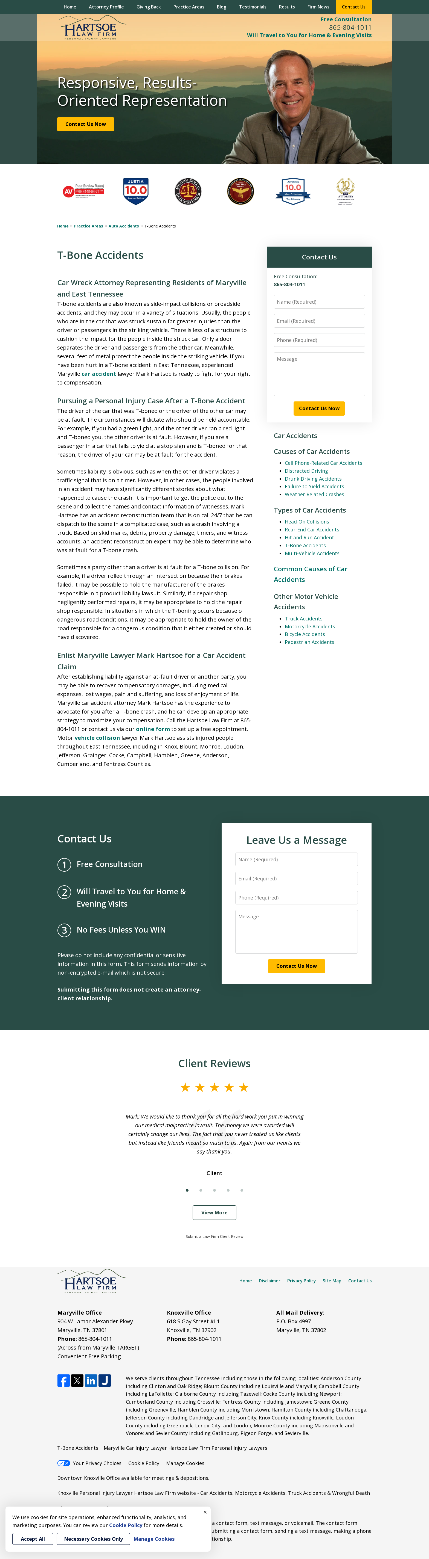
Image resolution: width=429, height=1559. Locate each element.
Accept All (33, 1539)
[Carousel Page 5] (242, 1190)
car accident (99, 373)
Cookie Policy (143, 1463)
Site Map (332, 1281)
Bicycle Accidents (305, 634)
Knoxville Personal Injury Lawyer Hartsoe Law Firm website (126, 1493)
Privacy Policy (301, 1281)
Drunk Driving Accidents (313, 478)
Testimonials (252, 7)
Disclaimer (269, 1281)
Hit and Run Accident (309, 537)
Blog (221, 7)
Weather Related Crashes (314, 494)
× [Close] (205, 1512)
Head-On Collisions (307, 521)
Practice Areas (188, 7)
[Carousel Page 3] (214, 1190)
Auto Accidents (124, 226)
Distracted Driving (306, 471)
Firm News (318, 7)
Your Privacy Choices (89, 1463)
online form (153, 729)
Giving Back (149, 7)
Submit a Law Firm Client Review (215, 1236)
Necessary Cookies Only (93, 1539)
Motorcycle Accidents (310, 626)
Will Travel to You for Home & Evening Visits (309, 35)
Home (70, 7)
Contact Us (354, 7)
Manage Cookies (185, 1463)
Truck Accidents (304, 618)
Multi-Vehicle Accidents (312, 553)
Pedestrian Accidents (309, 642)
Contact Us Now (85, 124)
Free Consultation (346, 19)
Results (287, 7)
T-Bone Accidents (305, 545)
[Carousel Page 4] (228, 1190)
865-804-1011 (350, 27)
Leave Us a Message (296, 840)
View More (214, 1212)
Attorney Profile (106, 7)
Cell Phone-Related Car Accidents (323, 463)
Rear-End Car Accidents (312, 529)
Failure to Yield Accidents (314, 486)
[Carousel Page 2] (201, 1190)
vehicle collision (97, 737)
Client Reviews (214, 1063)
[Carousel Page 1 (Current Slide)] (187, 1190)
